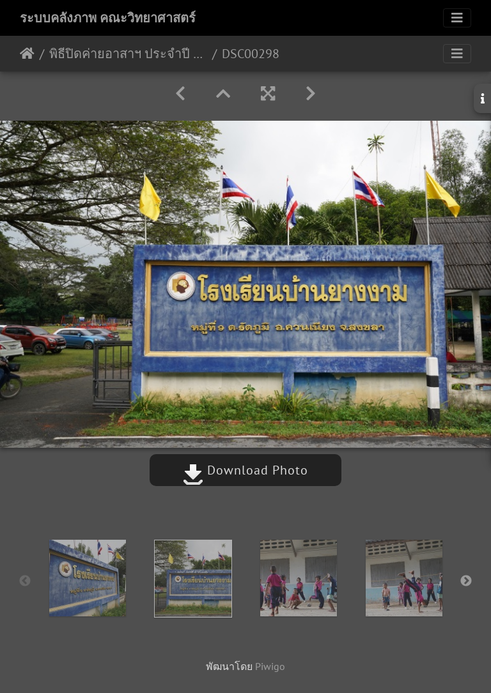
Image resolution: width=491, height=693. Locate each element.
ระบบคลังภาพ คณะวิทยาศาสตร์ (108, 18)
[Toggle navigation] (457, 17)
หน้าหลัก (27, 53)
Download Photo (245, 470)
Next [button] (466, 581)
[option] (87, 578)
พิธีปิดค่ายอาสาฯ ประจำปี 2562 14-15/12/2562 (128, 53)
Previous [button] (25, 581)
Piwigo (270, 666)
